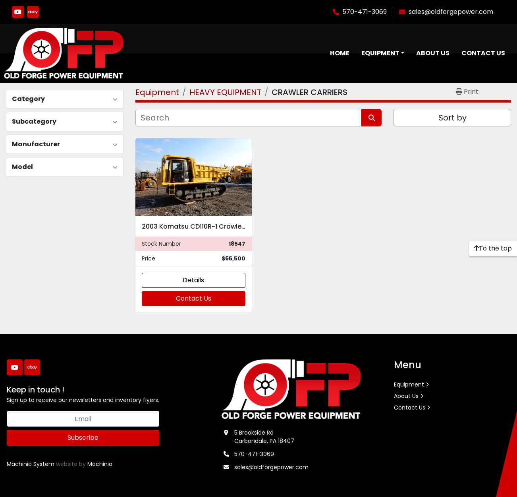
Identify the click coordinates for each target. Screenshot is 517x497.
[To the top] (493, 248)
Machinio (99, 464)
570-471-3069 (364, 11)
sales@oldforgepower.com (451, 11)
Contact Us (483, 53)
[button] (382, 53)
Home (339, 53)
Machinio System (30, 464)
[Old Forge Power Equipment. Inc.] (291, 389)
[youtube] (18, 12)
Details (193, 280)
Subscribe (83, 437)
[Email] (83, 419)
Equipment (380, 53)
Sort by (452, 117)
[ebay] (33, 12)
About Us (432, 53)
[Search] (248, 117)
